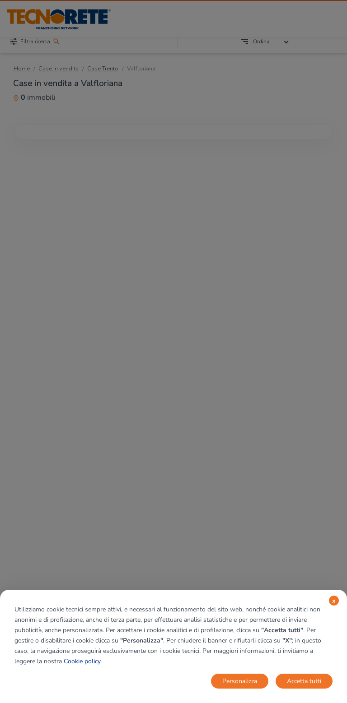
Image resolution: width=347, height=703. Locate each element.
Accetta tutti (304, 681)
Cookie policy (82, 661)
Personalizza (239, 681)
